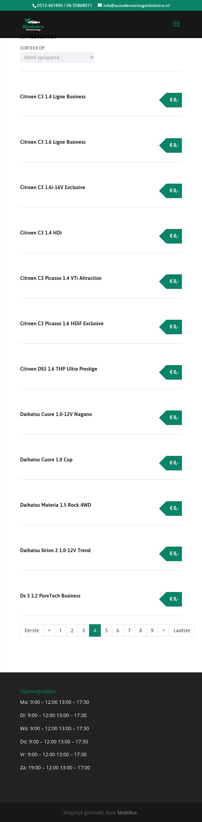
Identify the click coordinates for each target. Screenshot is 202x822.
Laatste (182, 630)
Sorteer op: (32, 48)
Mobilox (127, 812)
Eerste (32, 630)
